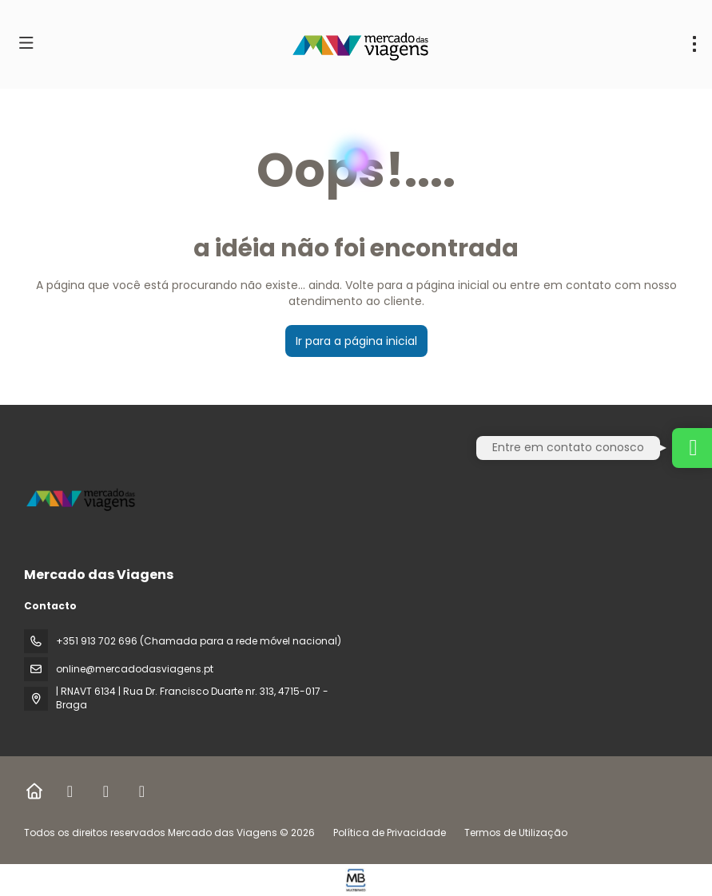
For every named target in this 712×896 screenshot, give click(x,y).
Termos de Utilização (514, 832)
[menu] (694, 44)
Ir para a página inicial (356, 341)
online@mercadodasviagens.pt (134, 669)
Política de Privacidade (389, 832)
